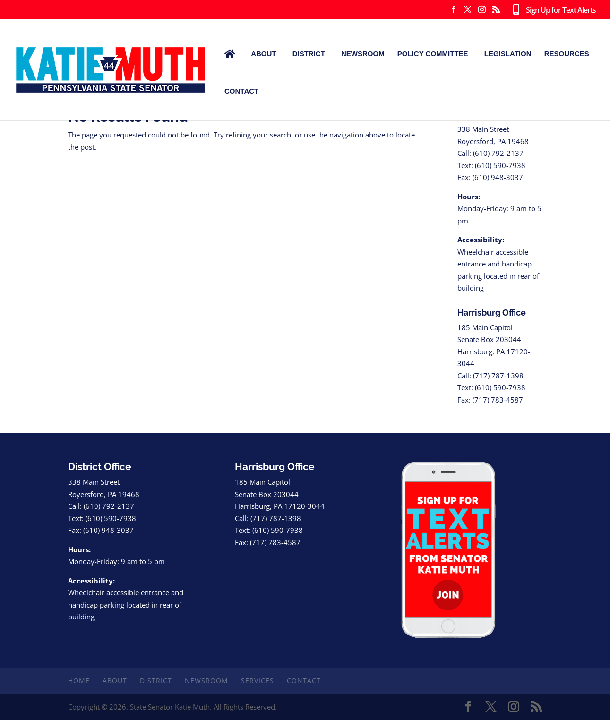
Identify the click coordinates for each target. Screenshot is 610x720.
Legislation (508, 54)
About (263, 54)
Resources (566, 54)
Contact (241, 91)
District (308, 54)
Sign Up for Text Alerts (552, 10)
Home (79, 680)
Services (257, 680)
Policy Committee (432, 54)
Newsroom (363, 54)
